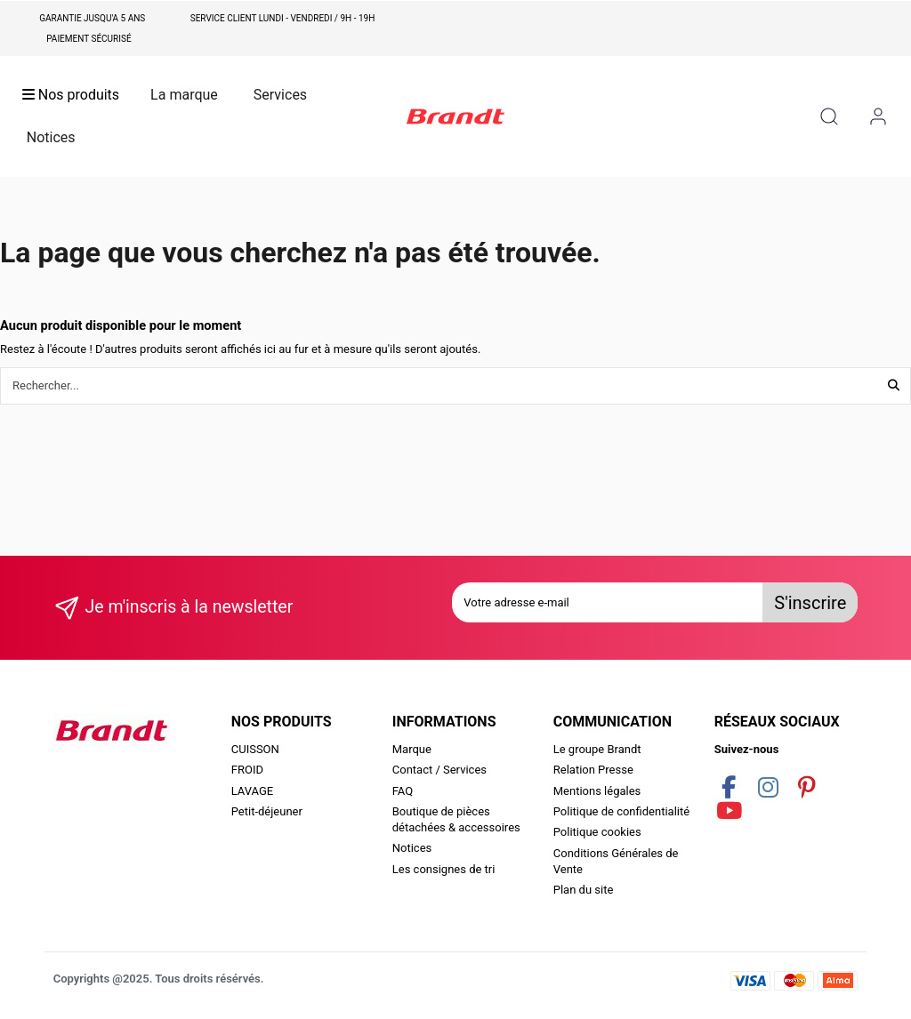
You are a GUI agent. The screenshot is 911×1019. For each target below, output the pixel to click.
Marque (411, 749)
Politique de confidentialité (621, 811)
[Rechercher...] (893, 386)
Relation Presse (593, 769)
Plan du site (583, 889)
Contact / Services (439, 769)
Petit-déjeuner (266, 811)
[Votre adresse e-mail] (607, 602)
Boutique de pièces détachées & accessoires (456, 819)
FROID (247, 769)
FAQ (402, 791)
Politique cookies (597, 831)
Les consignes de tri (444, 869)
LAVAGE (252, 791)
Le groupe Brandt (597, 749)
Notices (412, 848)
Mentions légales (597, 791)
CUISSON (255, 749)
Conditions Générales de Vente (616, 861)
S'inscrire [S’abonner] (810, 603)
